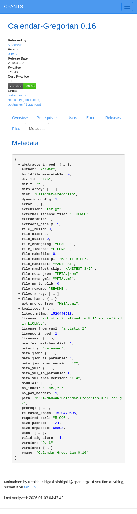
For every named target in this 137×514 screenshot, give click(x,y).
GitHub (30, 487)
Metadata (37, 129)
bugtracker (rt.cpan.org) (24, 104)
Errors (91, 118)
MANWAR (15, 45)
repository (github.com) (24, 100)
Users (72, 118)
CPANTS (13, 6)
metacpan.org (17, 95)
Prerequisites (47, 118)
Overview (20, 118)
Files (16, 129)
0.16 (13, 54)
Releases (113, 118)
